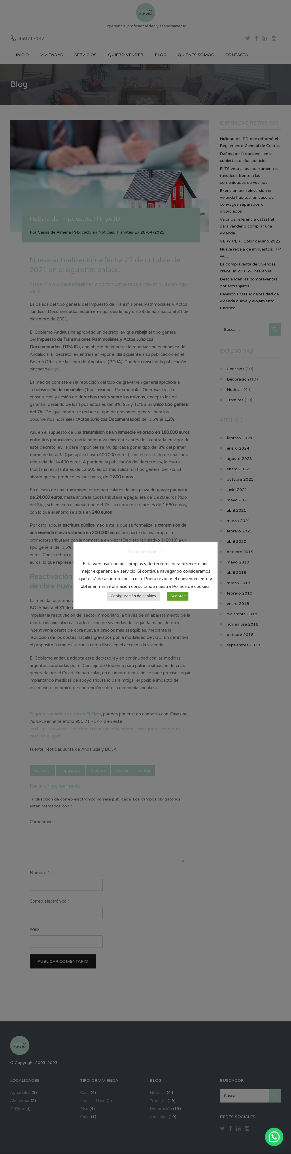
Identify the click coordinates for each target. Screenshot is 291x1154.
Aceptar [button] (177, 596)
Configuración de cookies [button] (133, 596)
